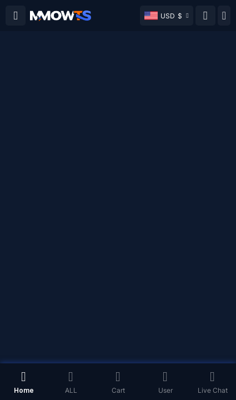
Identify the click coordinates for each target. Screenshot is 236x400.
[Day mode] (224, 16)
